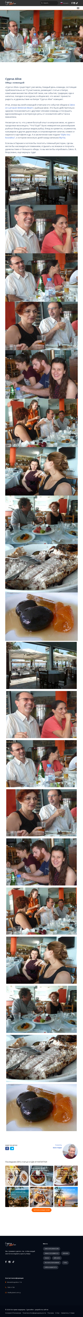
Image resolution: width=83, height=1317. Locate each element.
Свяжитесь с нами (67, 1313)
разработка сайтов (41, 1310)
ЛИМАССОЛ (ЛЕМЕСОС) (51, 1253)
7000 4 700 (11, 1287)
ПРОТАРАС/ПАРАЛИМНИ (52, 1263)
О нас (57, 1313)
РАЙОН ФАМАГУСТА (51, 1267)
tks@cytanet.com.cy (14, 1292)
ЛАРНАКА (65, 1253)
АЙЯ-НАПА (57, 1258)
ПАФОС (47, 1258)
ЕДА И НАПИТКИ (39, 1161)
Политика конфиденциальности (34, 1313)
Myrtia (62, 137)
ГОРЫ (65, 1263)
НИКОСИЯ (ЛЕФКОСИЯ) (52, 1249)
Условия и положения (13, 1313)
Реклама (51, 1313)
